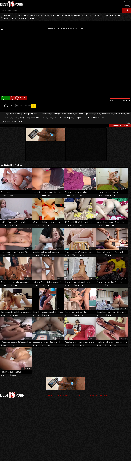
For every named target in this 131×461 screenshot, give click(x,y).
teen (123, 113)
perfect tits (39, 113)
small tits (86, 117)
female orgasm (59, 117)
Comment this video (121, 125)
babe (50, 117)
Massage (48, 113)
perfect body (15, 113)
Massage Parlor (59, 113)
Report (22, 98)
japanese (70, 113)
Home (50, 395)
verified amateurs (98, 117)
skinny (21, 117)
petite (15, 117)
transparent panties (33, 117)
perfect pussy (27, 113)
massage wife (94, 113)
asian (45, 117)
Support (78, 395)
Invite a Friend (63, 395)
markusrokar (17, 121)
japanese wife (107, 113)
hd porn (70, 117)
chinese (117, 113)
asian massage (81, 113)
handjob (77, 117)
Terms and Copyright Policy (98, 395)
